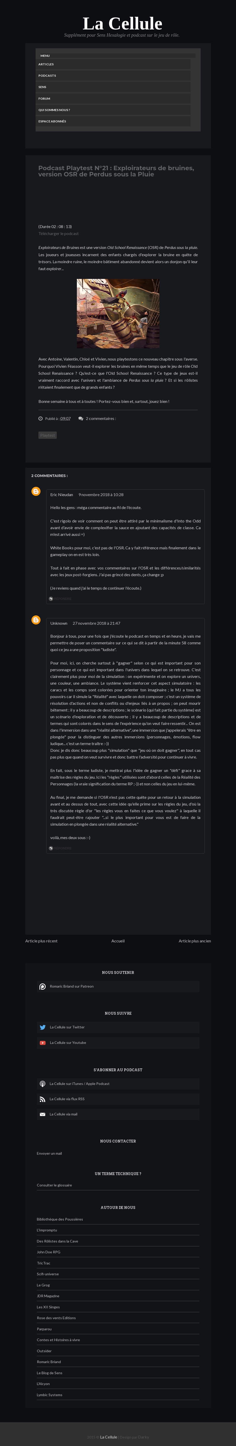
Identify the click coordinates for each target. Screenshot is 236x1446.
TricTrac (43, 1263)
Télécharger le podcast (58, 233)
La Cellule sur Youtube (62, 1043)
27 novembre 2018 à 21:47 (96, 623)
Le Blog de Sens (49, 1373)
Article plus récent (41, 940)
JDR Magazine (48, 1296)
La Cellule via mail (58, 1114)
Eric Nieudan (61, 494)
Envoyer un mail (49, 1153)
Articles (46, 64)
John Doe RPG (48, 1252)
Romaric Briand (49, 1361)
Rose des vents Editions (56, 1318)
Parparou (44, 1329)
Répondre (63, 599)
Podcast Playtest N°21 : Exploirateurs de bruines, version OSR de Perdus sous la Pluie (116, 171)
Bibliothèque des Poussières (60, 1219)
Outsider (44, 1351)
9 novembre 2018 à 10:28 (101, 494)
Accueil (118, 940)
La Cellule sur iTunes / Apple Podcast (74, 1084)
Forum (44, 98)
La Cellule (122, 23)
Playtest (47, 435)
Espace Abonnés (52, 121)
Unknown (58, 623)
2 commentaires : (101, 418)
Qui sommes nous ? (54, 110)
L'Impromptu (47, 1230)
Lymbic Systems (49, 1395)
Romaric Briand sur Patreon (66, 986)
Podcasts (47, 75)
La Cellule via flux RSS (62, 1099)
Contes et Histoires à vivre (58, 1340)
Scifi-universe (48, 1274)
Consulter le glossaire (54, 1185)
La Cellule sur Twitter (62, 1027)
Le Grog (43, 1285)
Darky (143, 1436)
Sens (42, 87)
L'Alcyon (43, 1383)
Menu (45, 56)
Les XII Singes (48, 1307)
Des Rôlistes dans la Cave (57, 1241)
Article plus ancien (195, 940)
